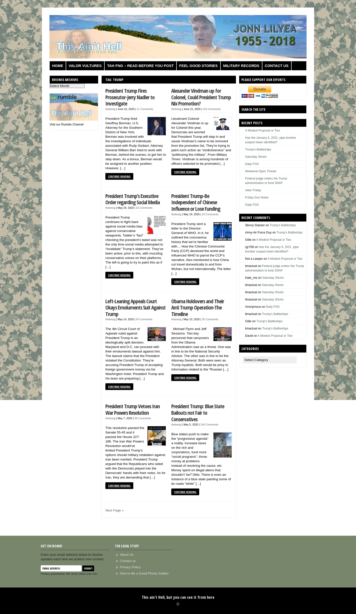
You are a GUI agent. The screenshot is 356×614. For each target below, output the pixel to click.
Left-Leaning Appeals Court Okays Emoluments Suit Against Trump (135, 308)
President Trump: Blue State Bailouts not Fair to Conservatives (197, 412)
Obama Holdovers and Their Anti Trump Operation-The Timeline (197, 308)
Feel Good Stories (198, 66)
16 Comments (144, 207)
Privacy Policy (130, 567)
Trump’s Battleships (258, 149)
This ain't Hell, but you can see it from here (178, 597)
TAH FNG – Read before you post (140, 66)
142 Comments (211, 109)
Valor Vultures (85, 66)
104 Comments (209, 424)
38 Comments (142, 418)
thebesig (110, 109)
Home (57, 66)
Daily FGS (252, 164)
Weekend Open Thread (260, 171)
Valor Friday (253, 190)
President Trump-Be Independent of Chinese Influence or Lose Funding (195, 202)
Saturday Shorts (256, 156)
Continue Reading (119, 176)
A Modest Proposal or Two (262, 130)
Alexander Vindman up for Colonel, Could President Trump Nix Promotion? (201, 97)
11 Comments (145, 109)
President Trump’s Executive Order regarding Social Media (132, 199)
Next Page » (114, 510)
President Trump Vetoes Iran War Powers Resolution (132, 409)
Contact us (277, 66)
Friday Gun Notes (257, 197)
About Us (127, 554)
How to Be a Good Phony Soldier (144, 573)
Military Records (241, 66)
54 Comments (144, 319)
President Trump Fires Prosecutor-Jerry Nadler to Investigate (130, 97)
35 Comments (210, 319)
